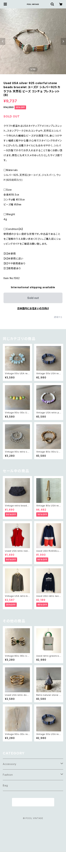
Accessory (9, 763)
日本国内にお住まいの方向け (33, 308)
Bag (5, 785)
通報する (58, 317)
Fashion (8, 774)
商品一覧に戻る (33, 802)
